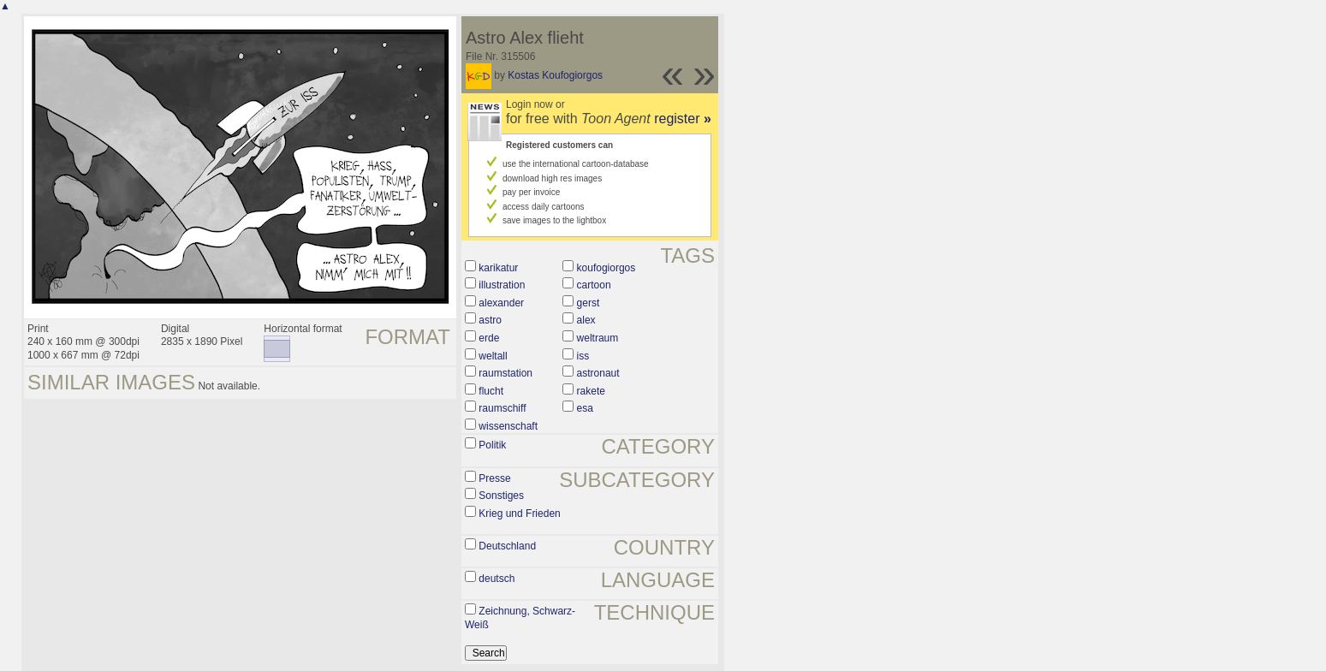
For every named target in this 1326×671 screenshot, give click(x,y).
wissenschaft (508, 426)
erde (489, 338)
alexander (501, 303)
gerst (588, 303)
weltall (493, 356)
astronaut (598, 373)
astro (490, 320)
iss (583, 356)
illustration (502, 285)
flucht (491, 391)
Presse (494, 478)
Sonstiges (501, 496)
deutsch (496, 579)
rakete (591, 391)
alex (586, 320)
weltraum (598, 338)
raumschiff (502, 408)
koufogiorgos (606, 268)
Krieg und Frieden (519, 514)
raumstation (505, 373)
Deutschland (507, 546)
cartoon (594, 285)
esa (585, 408)
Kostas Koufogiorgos (555, 75)
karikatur (498, 268)
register (682, 118)
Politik (492, 445)
